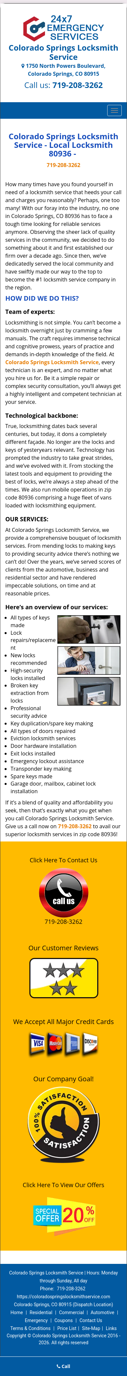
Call (63, 1366)
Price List (67, 1328)
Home (17, 1312)
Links (111, 1328)
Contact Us (90, 1320)
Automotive (102, 1312)
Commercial (71, 1312)
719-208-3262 (77, 84)
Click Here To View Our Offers (63, 1185)
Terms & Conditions (30, 1328)
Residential (41, 1312)
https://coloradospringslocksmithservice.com (63, 1296)
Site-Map (91, 1328)
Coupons (63, 1320)
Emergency (36, 1320)
